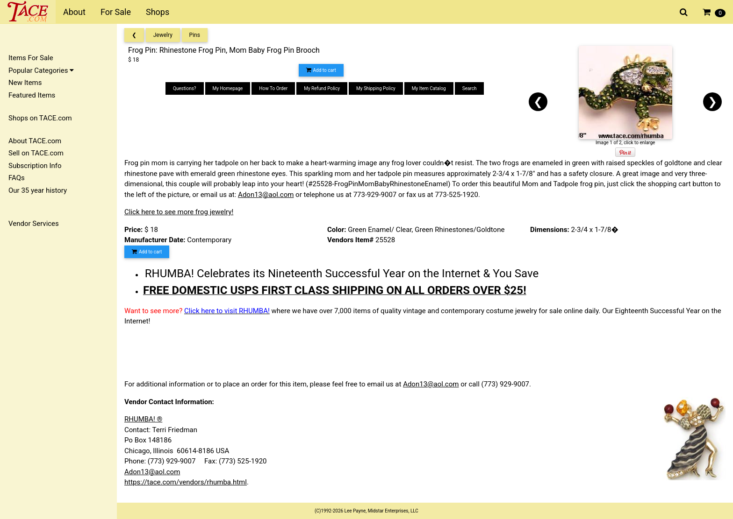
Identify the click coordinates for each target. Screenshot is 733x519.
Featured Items (31, 95)
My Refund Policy (322, 88)
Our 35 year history (37, 190)
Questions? (184, 88)
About (74, 12)
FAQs (16, 178)
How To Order (273, 88)
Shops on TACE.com (40, 118)
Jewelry (162, 35)
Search (469, 88)
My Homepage (228, 88)
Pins (194, 35)
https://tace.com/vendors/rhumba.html (185, 482)
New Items (25, 82)
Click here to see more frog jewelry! (178, 212)
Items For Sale (30, 58)
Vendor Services (33, 223)
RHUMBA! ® (143, 419)
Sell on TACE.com (36, 153)
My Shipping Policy (375, 88)
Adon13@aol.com (266, 194)
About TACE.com (34, 141)
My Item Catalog (429, 88)
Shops (157, 12)
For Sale (116, 12)
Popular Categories (41, 70)
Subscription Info (35, 165)
